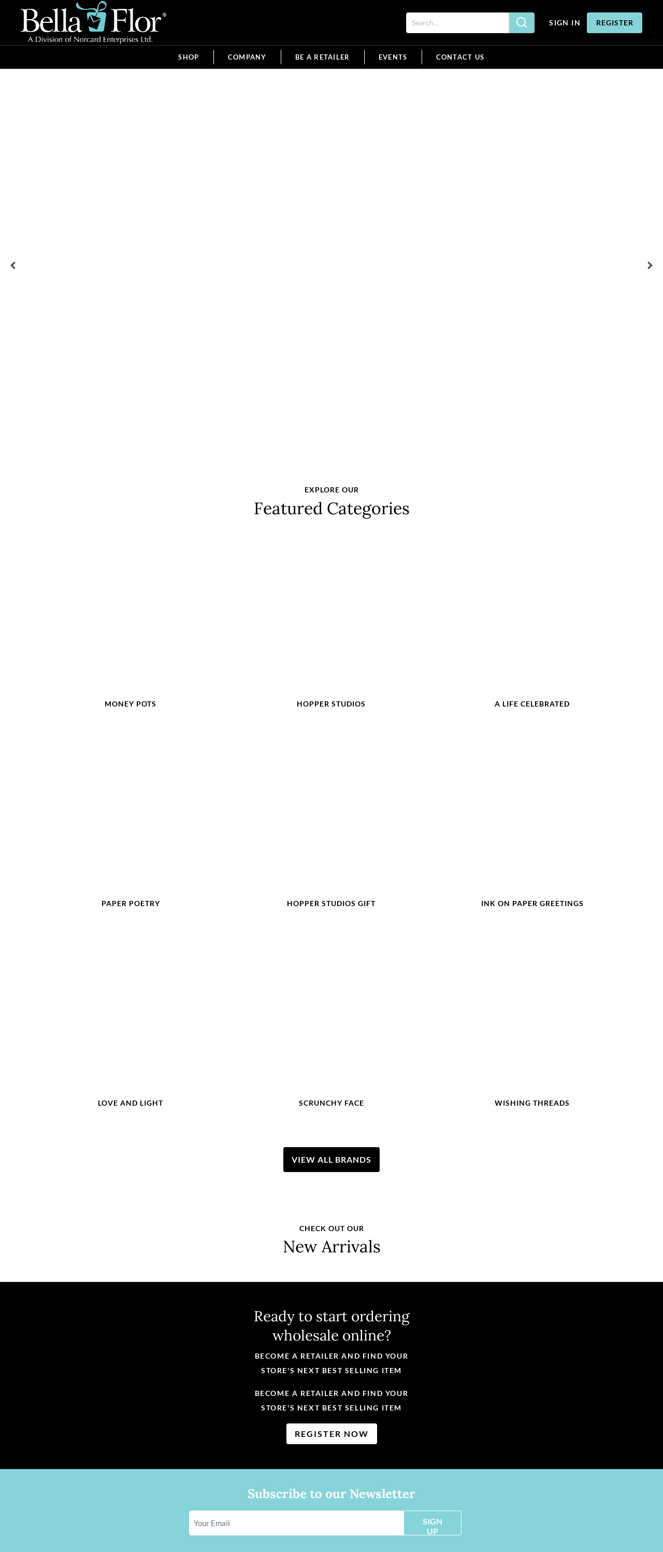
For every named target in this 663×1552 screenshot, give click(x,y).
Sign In (565, 22)
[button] (13, 265)
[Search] (457, 22)
